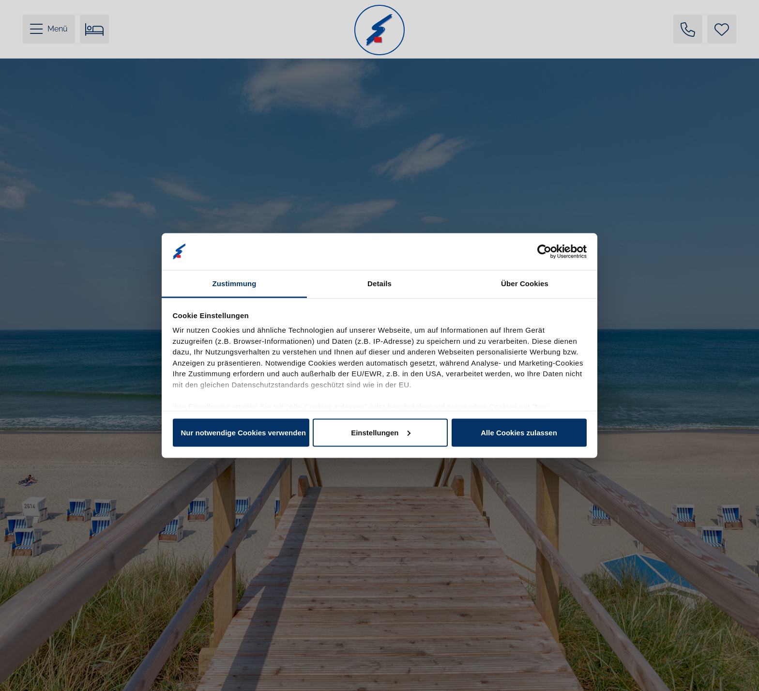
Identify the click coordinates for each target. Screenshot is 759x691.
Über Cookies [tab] (524, 283)
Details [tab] (379, 283)
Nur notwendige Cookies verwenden (243, 432)
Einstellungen (380, 432)
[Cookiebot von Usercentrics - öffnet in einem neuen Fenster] (544, 251)
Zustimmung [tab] (235, 283)
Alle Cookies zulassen (519, 432)
